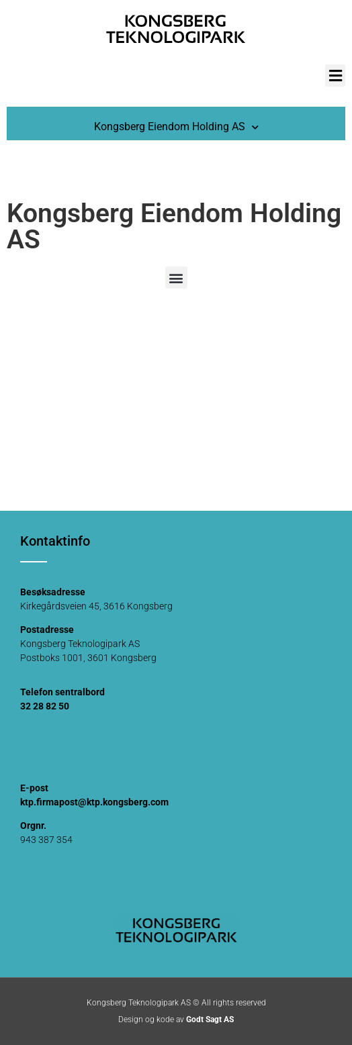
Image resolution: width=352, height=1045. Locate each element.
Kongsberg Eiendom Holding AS (176, 127)
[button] (335, 75)
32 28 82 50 (44, 706)
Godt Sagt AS (210, 1019)
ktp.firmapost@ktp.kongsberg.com (94, 802)
